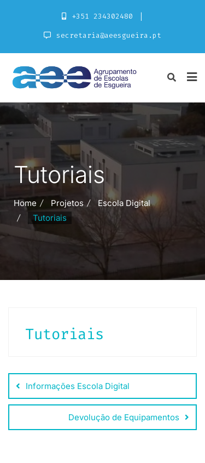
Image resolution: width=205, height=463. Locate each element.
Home (25, 203)
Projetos (67, 203)
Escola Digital (124, 203)
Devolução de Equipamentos (123, 417)
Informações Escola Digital (78, 386)
